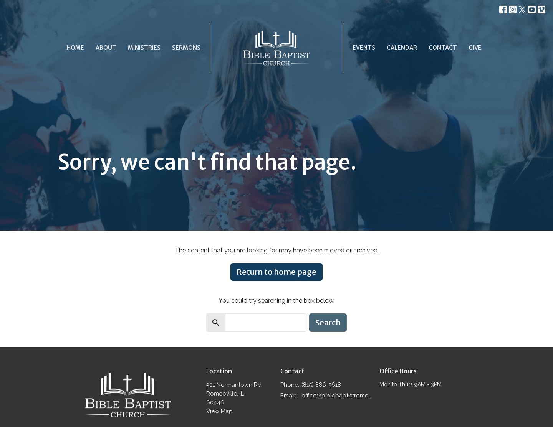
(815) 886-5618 (321, 384)
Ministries (144, 47)
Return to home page (276, 272)
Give (475, 47)
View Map (219, 411)
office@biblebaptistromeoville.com (336, 395)
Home (75, 47)
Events (364, 47)
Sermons (186, 47)
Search (328, 322)
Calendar (402, 47)
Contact (443, 47)
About (106, 47)
